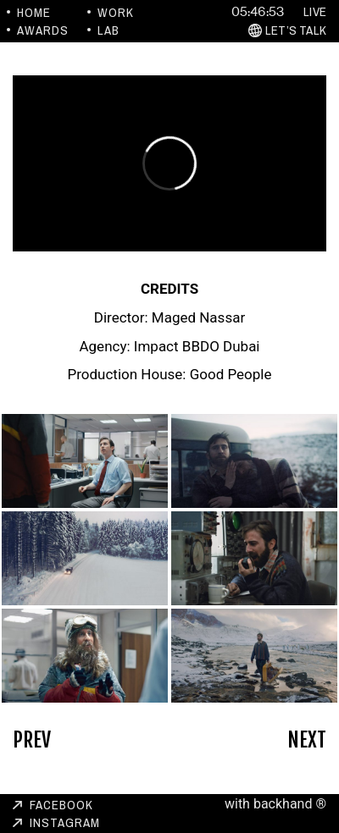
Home (34, 12)
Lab (108, 30)
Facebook (61, 805)
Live (314, 11)
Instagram (65, 822)
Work (115, 12)
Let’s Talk (295, 30)
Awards (43, 30)
